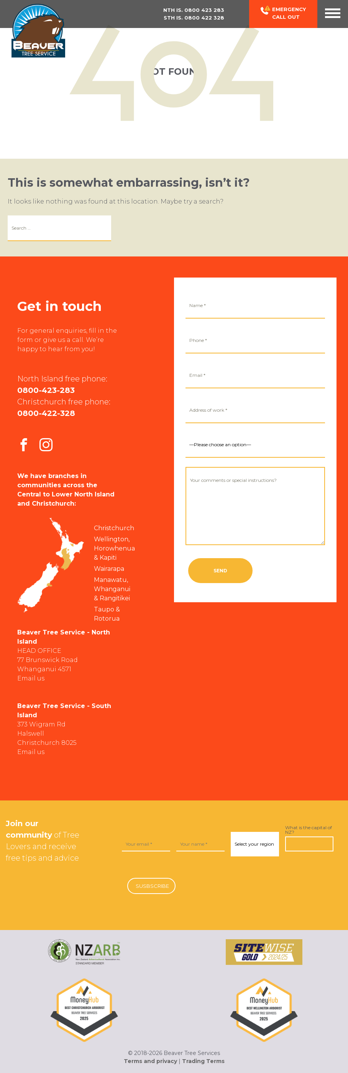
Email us (30, 678)
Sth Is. (194, 18)
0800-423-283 (46, 390)
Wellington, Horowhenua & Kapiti (114, 548)
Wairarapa (109, 568)
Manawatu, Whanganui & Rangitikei (112, 589)
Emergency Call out (283, 13)
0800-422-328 (46, 413)
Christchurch (114, 528)
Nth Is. (193, 10)
